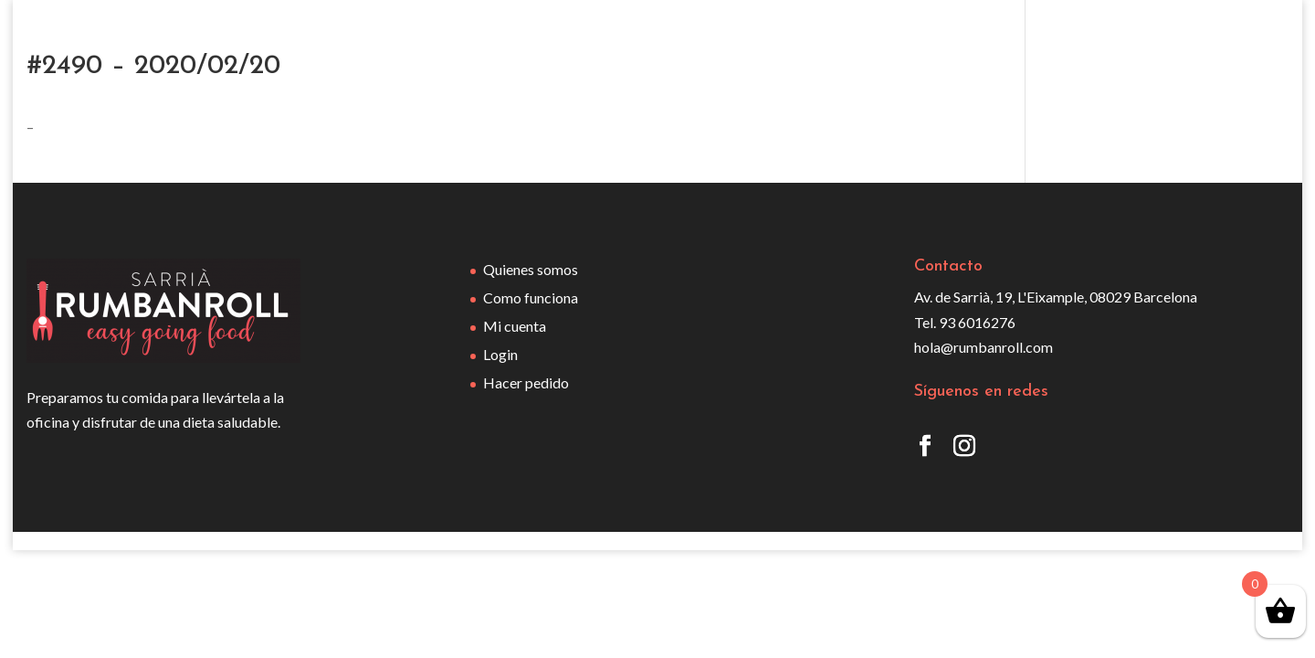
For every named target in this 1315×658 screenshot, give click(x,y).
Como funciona (530, 297)
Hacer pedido (526, 382)
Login (500, 354)
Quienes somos (530, 269)
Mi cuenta (514, 325)
